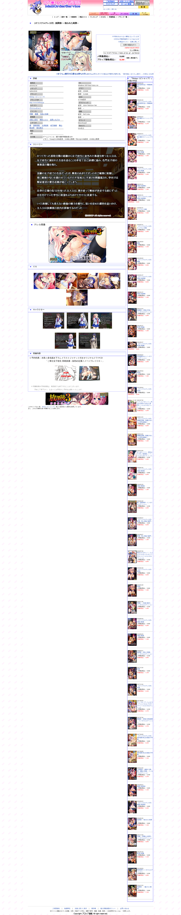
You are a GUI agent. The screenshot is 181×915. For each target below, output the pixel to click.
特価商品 (112, 17)
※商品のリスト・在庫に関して (128, 42)
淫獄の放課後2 (141, 185)
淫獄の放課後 (141, 293)
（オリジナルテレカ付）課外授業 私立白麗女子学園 (145, 737)
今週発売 (74, 17)
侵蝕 (138, 243)
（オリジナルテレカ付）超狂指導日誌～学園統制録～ (144, 103)
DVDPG (103, 17)
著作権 (93, 908)
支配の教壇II (141, 486)
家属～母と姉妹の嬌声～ (144, 536)
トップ (56, 17)
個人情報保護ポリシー (108, 908)
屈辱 (138, 669)
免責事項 (67, 908)
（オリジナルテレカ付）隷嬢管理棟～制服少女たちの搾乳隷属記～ (144, 420)
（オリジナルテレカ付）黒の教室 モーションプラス (145, 137)
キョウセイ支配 (142, 209)
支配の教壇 (140, 635)
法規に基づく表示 (81, 908)
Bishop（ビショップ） (38, 97)
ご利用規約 (56, 908)
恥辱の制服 (140, 853)
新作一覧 (64, 17)
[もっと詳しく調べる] (110, 9)
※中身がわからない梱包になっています (125, 36)
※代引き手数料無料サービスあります (126, 39)
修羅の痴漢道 (141, 786)
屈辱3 (139, 372)
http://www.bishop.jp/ (37, 102)
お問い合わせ (124, 908)
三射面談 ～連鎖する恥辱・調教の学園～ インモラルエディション (145, 771)
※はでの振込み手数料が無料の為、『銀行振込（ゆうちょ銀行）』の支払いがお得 (105, 74)
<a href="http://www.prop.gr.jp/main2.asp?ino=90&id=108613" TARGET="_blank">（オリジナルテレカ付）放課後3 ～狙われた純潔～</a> (119, 52)
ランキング (94, 17)
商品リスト (83, 17)
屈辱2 (139, 586)
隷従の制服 (140, 152)
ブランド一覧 (122, 17)
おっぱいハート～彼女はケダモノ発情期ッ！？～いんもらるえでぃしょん (144, 453)
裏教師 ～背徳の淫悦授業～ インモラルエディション (145, 720)
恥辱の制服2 (141, 327)
